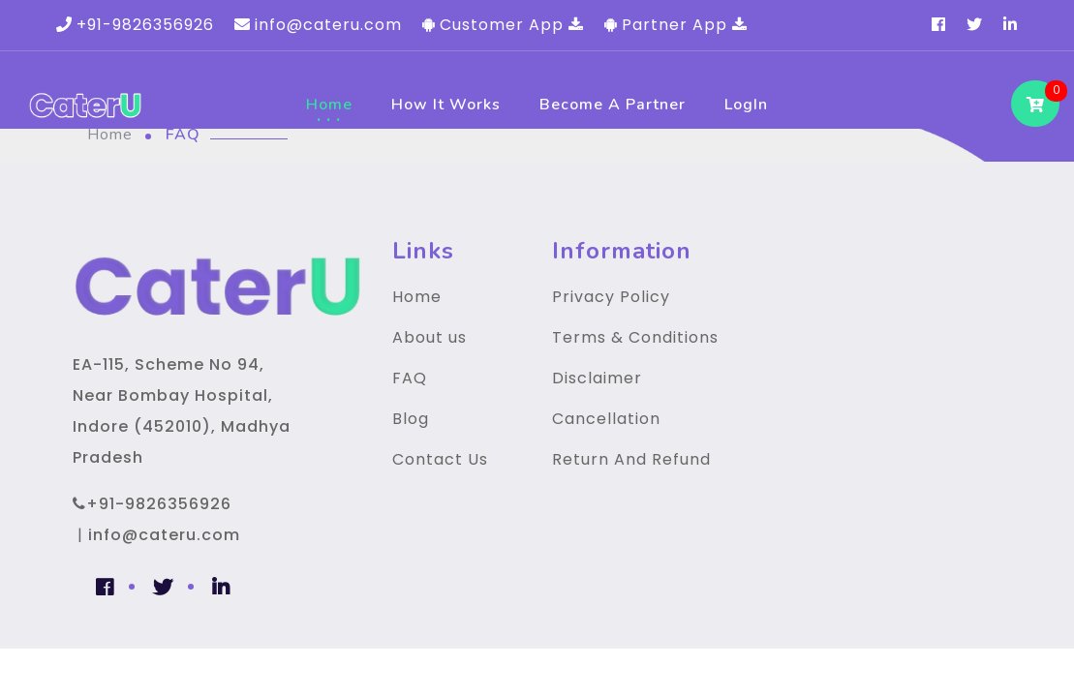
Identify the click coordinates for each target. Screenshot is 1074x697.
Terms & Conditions (635, 337)
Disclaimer (597, 378)
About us (429, 337)
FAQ (409, 378)
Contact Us (440, 459)
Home (329, 104)
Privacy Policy (611, 297)
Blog (410, 419)
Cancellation (606, 419)
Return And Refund (631, 459)
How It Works (446, 104)
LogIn (746, 104)
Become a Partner (612, 104)
